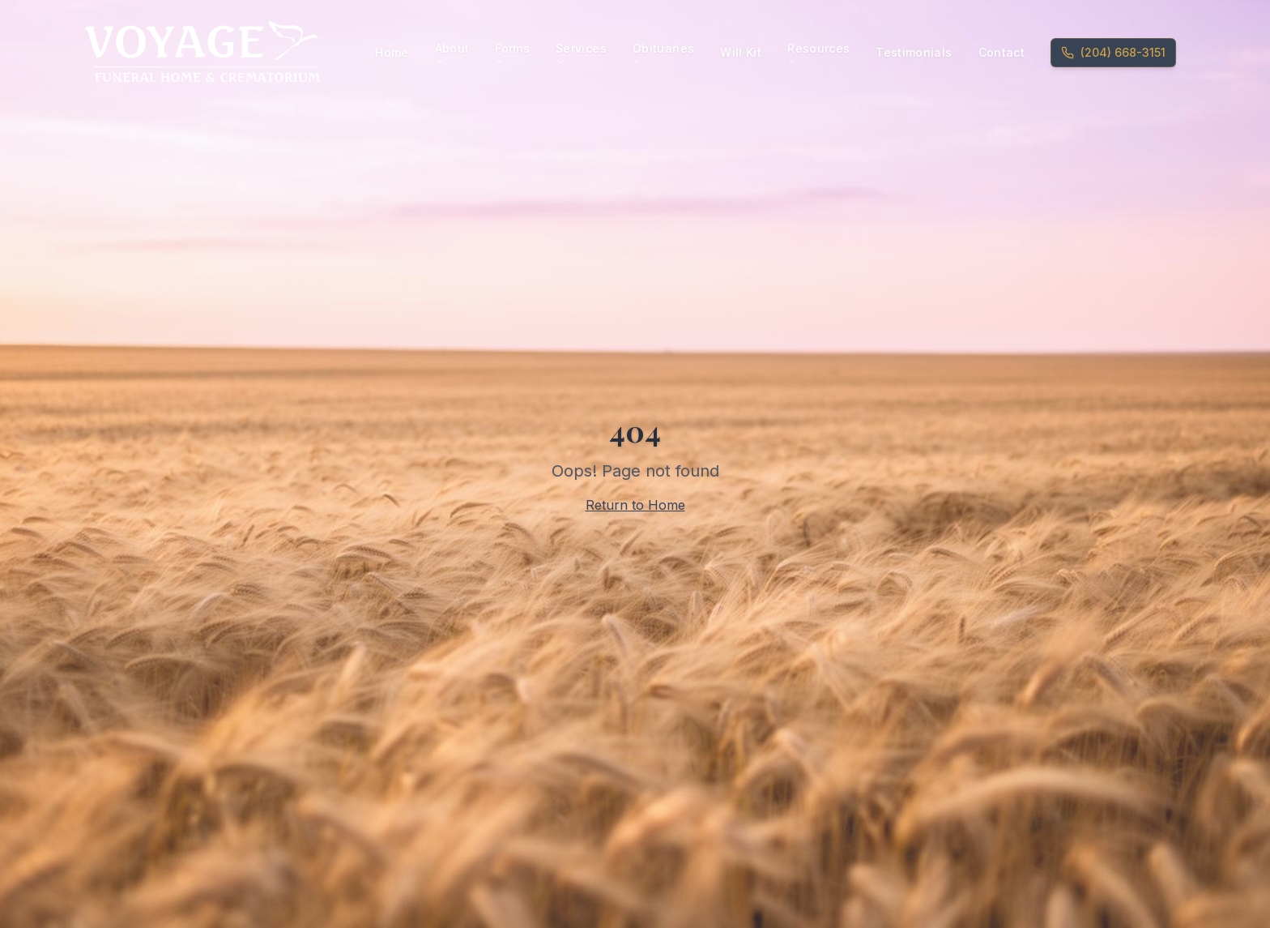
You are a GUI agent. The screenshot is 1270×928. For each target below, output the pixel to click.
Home (391, 52)
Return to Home (635, 505)
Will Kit (740, 52)
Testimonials (914, 52)
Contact (1001, 52)
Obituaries (664, 53)
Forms (512, 53)
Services (581, 53)
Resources (818, 53)
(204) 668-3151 (1113, 52)
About (452, 53)
